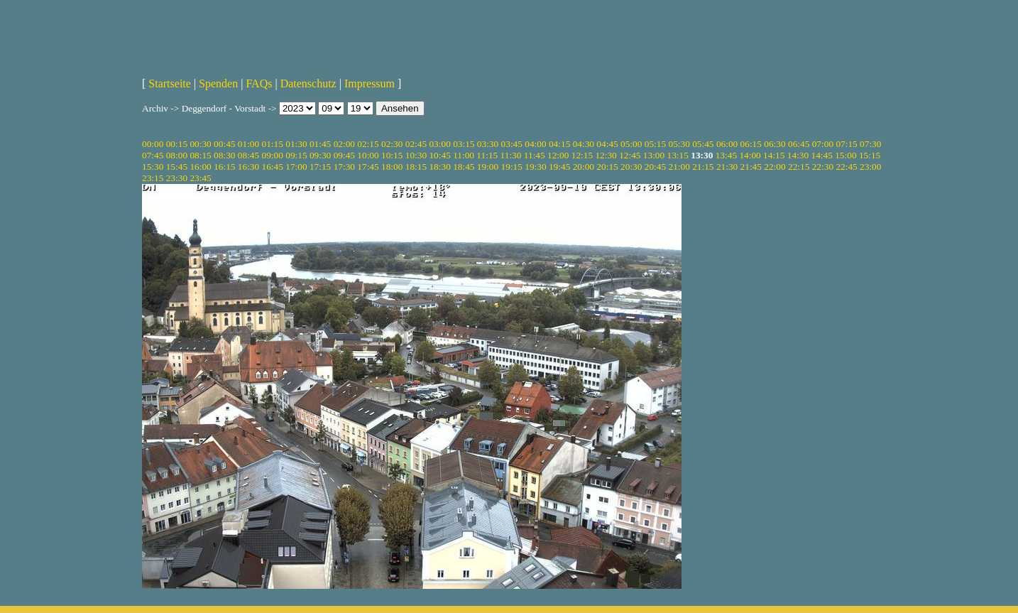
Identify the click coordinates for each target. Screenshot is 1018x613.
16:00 (200, 166)
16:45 (272, 166)
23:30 (176, 178)
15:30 (152, 166)
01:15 (272, 144)
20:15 (607, 166)
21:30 (727, 166)
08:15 (200, 155)
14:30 (798, 155)
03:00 (439, 144)
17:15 (320, 166)
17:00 (296, 166)
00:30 (200, 144)
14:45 (822, 155)
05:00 (631, 144)
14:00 (749, 155)
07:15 (846, 144)
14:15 (773, 155)
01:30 (296, 144)
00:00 (152, 144)
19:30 (535, 166)
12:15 (582, 155)
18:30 (439, 166)
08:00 (176, 155)
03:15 (463, 144)
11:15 (487, 155)
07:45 (152, 155)
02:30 (392, 144)
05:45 (702, 144)
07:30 (870, 144)
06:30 (774, 144)
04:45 (607, 144)
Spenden (218, 83)
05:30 (678, 144)
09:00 (272, 155)
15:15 (869, 155)
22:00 (774, 166)
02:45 (416, 144)
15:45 (176, 166)
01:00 (248, 144)
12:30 (605, 155)
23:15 (152, 178)
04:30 (583, 144)
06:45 (798, 144)
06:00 (727, 144)
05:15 (655, 144)
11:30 (511, 155)
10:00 (367, 155)
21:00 (678, 166)
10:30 (416, 155)
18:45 (463, 166)
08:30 (224, 155)
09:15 (296, 155)
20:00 (583, 166)
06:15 (751, 144)
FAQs (259, 83)
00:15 (176, 144)
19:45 (559, 166)
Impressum (369, 83)
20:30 (631, 166)
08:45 (248, 155)
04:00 (535, 144)
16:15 (224, 166)
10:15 (392, 155)
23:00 (870, 166)
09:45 (344, 155)
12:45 (629, 155)
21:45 (751, 166)
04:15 (559, 144)
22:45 (846, 166)
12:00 (558, 155)
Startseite (169, 83)
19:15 (511, 166)
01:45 (320, 144)
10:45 (439, 155)
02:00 (344, 144)
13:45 (726, 155)
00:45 (224, 144)
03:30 (487, 144)
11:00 (463, 155)
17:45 (367, 166)
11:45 (534, 155)
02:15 (367, 144)
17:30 (344, 166)
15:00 (845, 155)
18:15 (416, 166)
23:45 (200, 178)
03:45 (511, 144)
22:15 (798, 166)
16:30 (248, 166)
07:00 (822, 144)
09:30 (320, 155)
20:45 (655, 166)
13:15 (678, 155)
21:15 (702, 166)
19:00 (487, 166)
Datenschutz (308, 83)
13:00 (653, 155)
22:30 (822, 166)
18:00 (392, 166)
